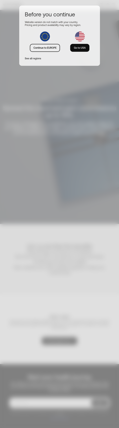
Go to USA (80, 47)
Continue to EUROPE (45, 47)
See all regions (33, 58)
